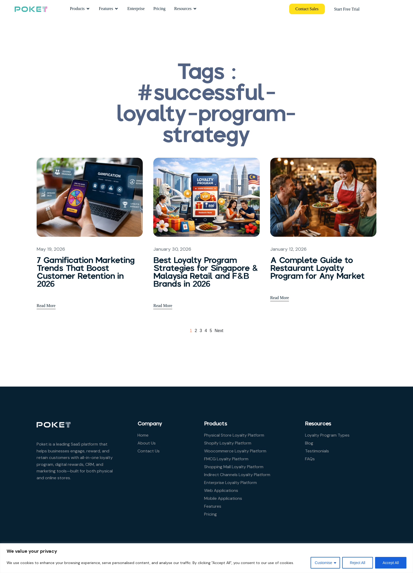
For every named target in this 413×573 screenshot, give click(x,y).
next (219, 330)
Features (109, 8)
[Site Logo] (31, 9)
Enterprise (136, 8)
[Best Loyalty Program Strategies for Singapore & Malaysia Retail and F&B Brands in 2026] (206, 197)
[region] (206, 558)
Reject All (357, 563)
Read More (46, 300)
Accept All (391, 563)
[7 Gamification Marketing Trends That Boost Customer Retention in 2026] (90, 197)
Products (80, 8)
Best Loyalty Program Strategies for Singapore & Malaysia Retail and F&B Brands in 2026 (205, 272)
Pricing (159, 8)
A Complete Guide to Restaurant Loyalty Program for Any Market (317, 268)
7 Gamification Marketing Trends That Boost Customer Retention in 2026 (86, 272)
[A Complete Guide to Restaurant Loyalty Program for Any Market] (323, 197)
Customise (323, 563)
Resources (185, 8)
